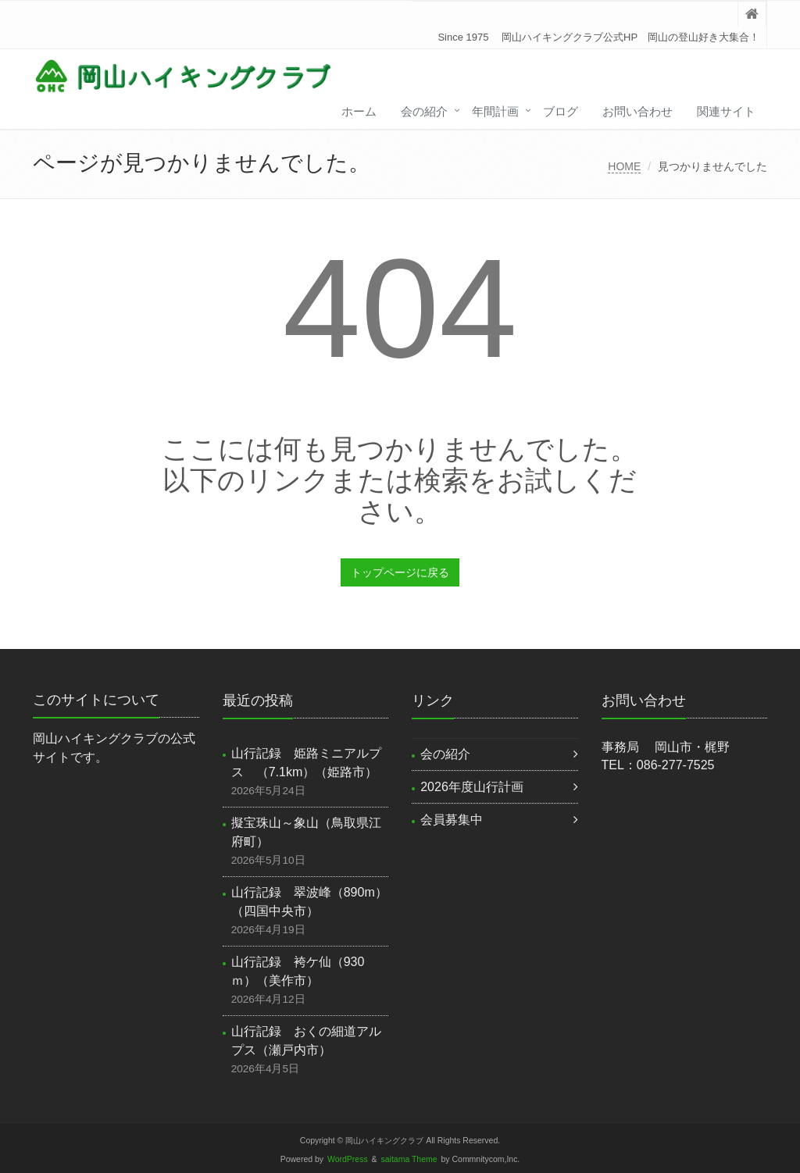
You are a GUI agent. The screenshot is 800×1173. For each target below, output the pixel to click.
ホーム (359, 111)
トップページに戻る (400, 572)
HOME (624, 166)
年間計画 (495, 111)
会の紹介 (424, 111)
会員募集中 (451, 819)
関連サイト (726, 111)
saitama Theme (409, 1159)
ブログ (560, 111)
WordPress (347, 1159)
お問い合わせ (637, 111)
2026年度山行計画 (471, 786)
